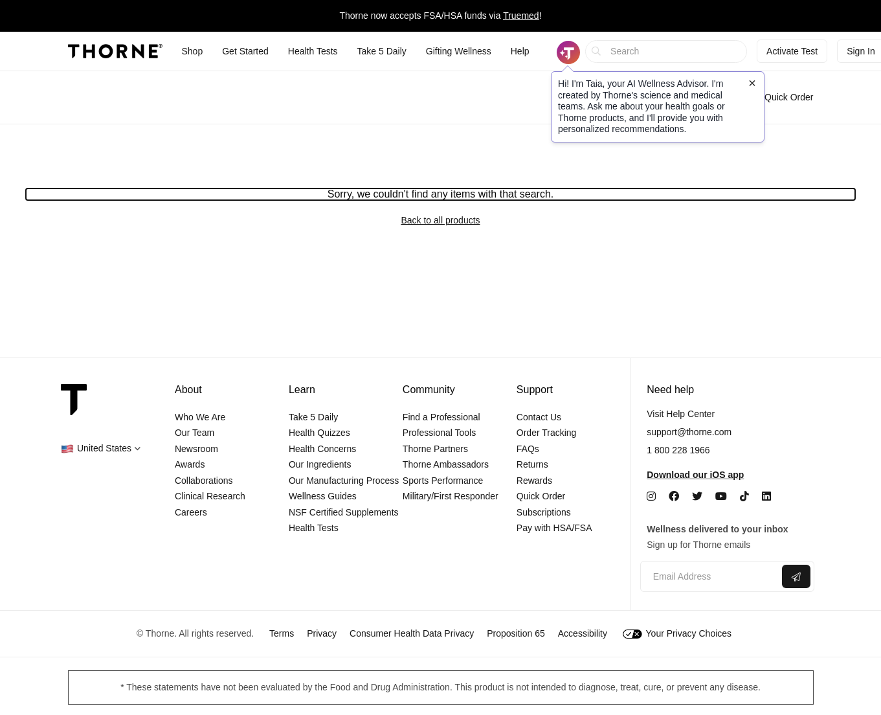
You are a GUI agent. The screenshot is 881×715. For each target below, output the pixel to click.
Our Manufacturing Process (344, 480)
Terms (281, 633)
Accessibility (582, 633)
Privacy (322, 633)
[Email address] (709, 576)
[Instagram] (651, 496)
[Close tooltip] (752, 82)
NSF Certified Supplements (344, 512)
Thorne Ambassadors (446, 464)
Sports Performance (443, 480)
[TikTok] (744, 496)
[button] (100, 448)
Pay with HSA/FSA (554, 528)
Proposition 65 (516, 633)
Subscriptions (544, 512)
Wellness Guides (323, 496)
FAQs (528, 449)
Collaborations (204, 480)
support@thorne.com (689, 432)
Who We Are (200, 417)
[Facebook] (674, 496)
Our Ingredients (320, 464)
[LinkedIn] (766, 496)
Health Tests (314, 528)
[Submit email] (796, 576)
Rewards (534, 480)
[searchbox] (666, 51)
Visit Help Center (681, 414)
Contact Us (539, 417)
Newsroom (196, 449)
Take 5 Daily (313, 417)
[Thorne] (115, 51)
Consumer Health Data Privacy (412, 633)
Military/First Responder (450, 496)
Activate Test (792, 51)
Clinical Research (210, 496)
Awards (190, 464)
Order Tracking (547, 432)
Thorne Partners (435, 449)
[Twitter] (697, 496)
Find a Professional (441, 417)
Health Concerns (322, 449)
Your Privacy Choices (677, 633)
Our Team (194, 432)
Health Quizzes (319, 432)
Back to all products (440, 220)
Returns (532, 464)
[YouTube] (721, 496)
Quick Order (781, 97)
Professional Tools (439, 432)
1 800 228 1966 (678, 450)
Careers (191, 512)
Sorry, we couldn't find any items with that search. (441, 193)
